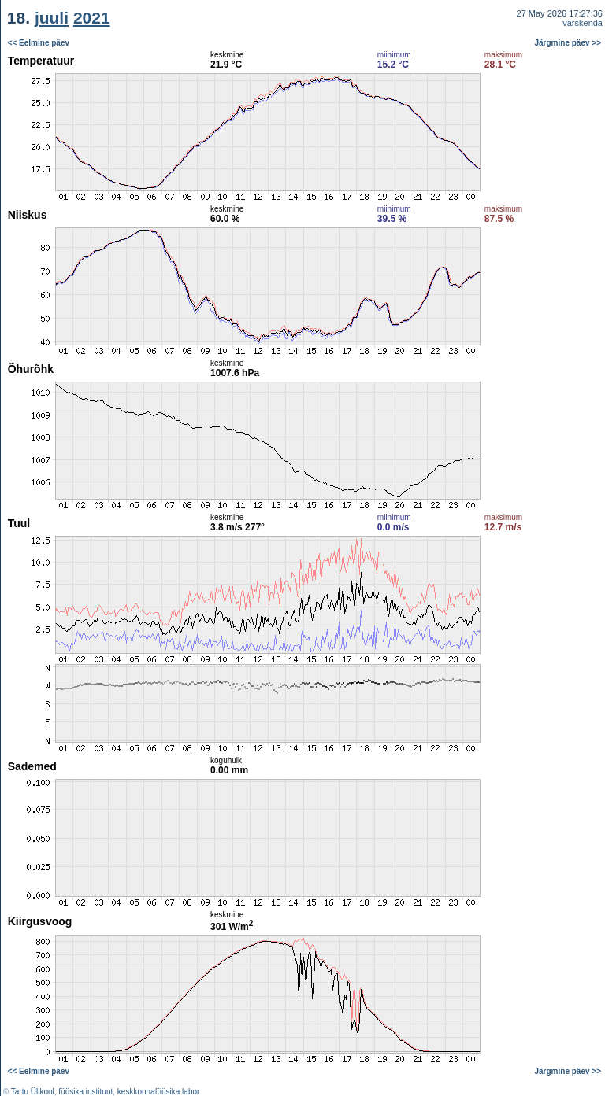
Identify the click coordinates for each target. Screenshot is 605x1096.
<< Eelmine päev (38, 43)
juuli (52, 18)
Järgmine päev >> (568, 43)
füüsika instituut (85, 1091)
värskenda (582, 23)
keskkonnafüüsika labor (158, 1091)
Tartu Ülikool (32, 1091)
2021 (91, 18)
